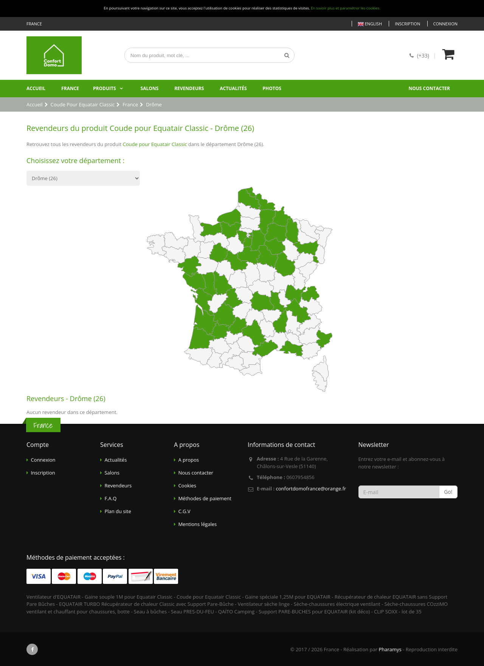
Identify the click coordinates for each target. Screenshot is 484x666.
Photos (272, 88)
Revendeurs (189, 88)
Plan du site (117, 511)
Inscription (407, 23)
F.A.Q (110, 498)
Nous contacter (429, 88)
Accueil (35, 88)
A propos (188, 459)
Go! (448, 491)
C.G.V (184, 511)
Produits (104, 88)
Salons (150, 88)
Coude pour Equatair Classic (155, 144)
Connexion (445, 23)
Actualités (233, 88)
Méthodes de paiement (204, 498)
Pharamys (390, 649)
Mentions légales (197, 524)
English (370, 24)
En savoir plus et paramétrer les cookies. (345, 8)
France (70, 88)
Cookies (187, 485)
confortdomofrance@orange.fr (311, 488)
